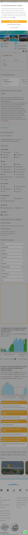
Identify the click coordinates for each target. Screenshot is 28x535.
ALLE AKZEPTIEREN (14, 21)
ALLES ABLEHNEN (14, 27)
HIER (14, 17)
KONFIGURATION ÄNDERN (14, 24)
